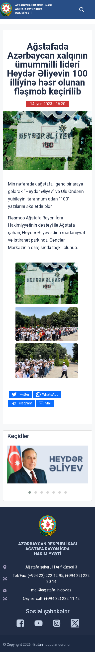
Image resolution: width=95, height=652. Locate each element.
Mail (48, 403)
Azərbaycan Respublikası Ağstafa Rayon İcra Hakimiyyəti (33, 9)
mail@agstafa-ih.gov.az (51, 590)
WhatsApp (50, 394)
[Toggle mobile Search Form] (81, 8)
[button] (30, 492)
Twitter (23, 394)
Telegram (24, 403)
